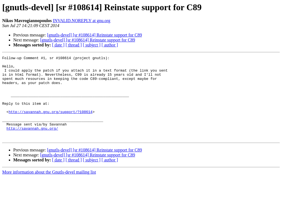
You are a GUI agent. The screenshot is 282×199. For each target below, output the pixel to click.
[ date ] (58, 45)
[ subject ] (92, 45)
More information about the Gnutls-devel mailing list (49, 188)
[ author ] (110, 45)
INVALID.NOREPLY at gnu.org (81, 20)
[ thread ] (74, 45)
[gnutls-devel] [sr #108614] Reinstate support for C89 (94, 35)
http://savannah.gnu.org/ (32, 143)
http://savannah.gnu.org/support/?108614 (50, 123)
